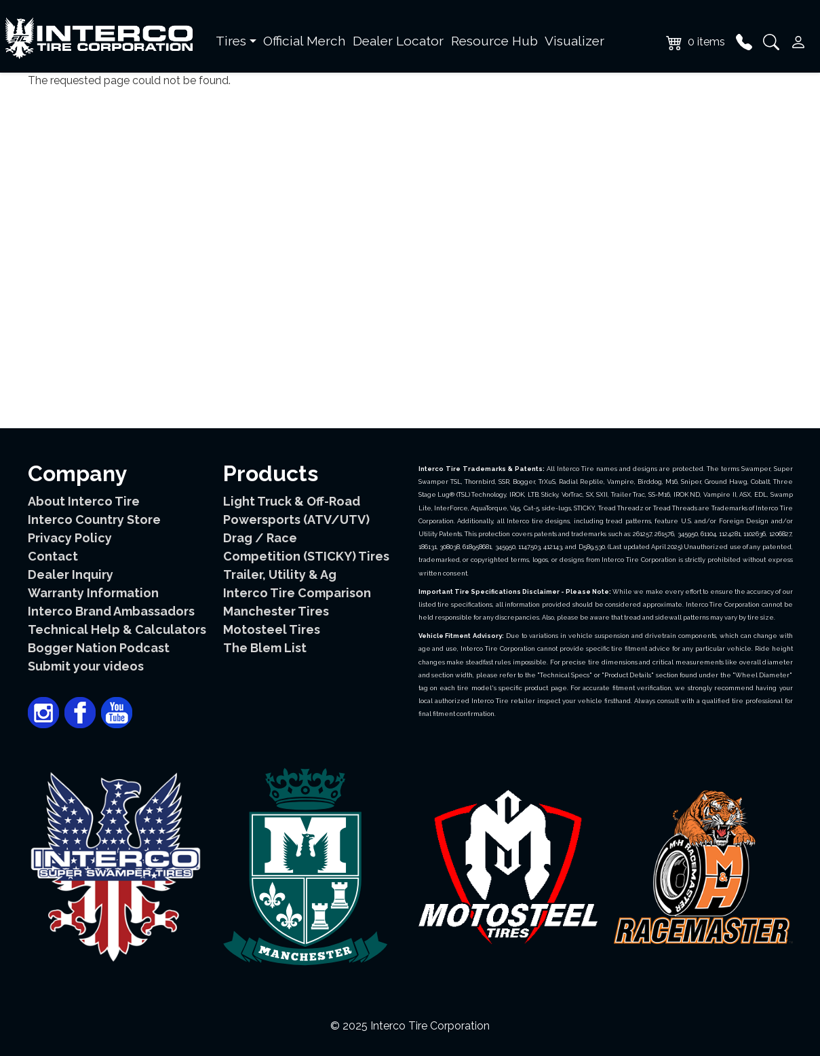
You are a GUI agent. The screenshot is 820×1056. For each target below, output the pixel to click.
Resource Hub (494, 40)
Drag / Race (260, 538)
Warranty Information (93, 593)
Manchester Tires (276, 611)
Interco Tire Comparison (297, 593)
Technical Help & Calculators (117, 629)
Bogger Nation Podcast (99, 648)
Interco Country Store (94, 519)
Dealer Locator (398, 40)
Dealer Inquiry (70, 574)
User (798, 42)
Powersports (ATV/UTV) (296, 519)
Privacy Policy (70, 538)
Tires (231, 40)
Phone (744, 42)
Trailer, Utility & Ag (279, 574)
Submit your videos (86, 666)
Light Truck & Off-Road (291, 501)
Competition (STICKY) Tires (306, 556)
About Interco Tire (84, 501)
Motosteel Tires (271, 629)
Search (771, 42)
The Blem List (265, 648)
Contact (53, 556)
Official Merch (304, 40)
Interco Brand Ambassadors (111, 611)
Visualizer (574, 40)
